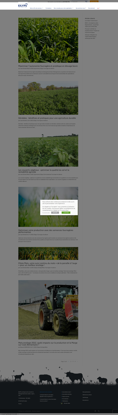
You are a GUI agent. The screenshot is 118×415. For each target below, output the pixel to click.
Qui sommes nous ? (81, 5)
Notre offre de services (36, 5)
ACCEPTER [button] (66, 212)
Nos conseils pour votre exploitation (63, 5)
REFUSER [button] (55, 212)
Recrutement (91, 5)
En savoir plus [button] (46, 212)
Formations (48, 5)
